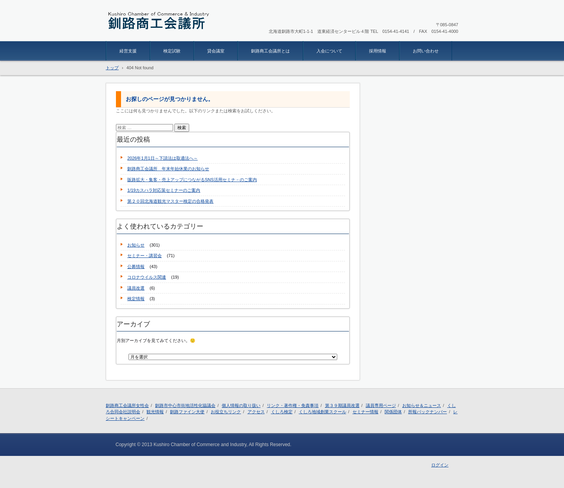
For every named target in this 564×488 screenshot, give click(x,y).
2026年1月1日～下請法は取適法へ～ (162, 158)
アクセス (256, 411)
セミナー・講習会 (144, 255)
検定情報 (136, 298)
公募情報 (136, 266)
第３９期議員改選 (342, 405)
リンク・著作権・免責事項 (292, 405)
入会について (329, 51)
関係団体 (393, 411)
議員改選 (136, 288)
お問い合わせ (426, 51)
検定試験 (172, 51)
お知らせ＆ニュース (421, 405)
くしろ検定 (282, 411)
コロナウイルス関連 (146, 277)
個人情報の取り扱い (241, 405)
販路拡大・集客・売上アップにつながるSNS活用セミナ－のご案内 (192, 179)
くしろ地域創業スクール (322, 411)
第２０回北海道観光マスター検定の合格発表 (170, 201)
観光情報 (155, 411)
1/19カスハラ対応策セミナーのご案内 (163, 190)
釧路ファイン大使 (187, 411)
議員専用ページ (381, 405)
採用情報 (377, 51)
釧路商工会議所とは (270, 51)
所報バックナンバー (427, 411)
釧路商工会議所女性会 (127, 405)
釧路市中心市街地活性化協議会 (185, 405)
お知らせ (136, 245)
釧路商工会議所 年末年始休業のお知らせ (168, 168)
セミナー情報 (365, 411)
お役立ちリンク (226, 411)
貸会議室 (215, 51)
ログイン (439, 465)
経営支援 (128, 51)
